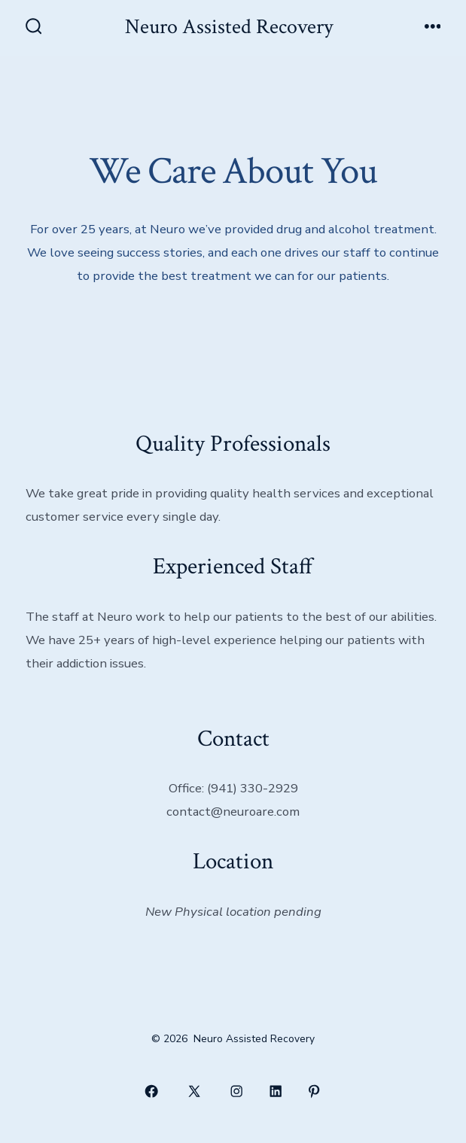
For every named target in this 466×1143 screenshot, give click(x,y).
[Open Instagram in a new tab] (237, 1091)
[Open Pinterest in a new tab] (315, 1091)
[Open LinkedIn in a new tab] (275, 1091)
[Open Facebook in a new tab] (152, 1091)
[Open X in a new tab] (193, 1091)
